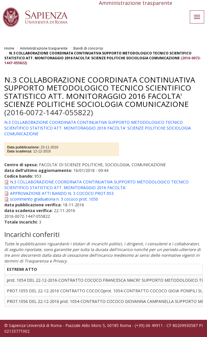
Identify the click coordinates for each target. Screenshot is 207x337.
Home (9, 48)
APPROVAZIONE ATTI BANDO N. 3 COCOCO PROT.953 (62, 193)
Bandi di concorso (88, 48)
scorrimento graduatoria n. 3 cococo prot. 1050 (54, 199)
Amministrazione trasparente (44, 48)
